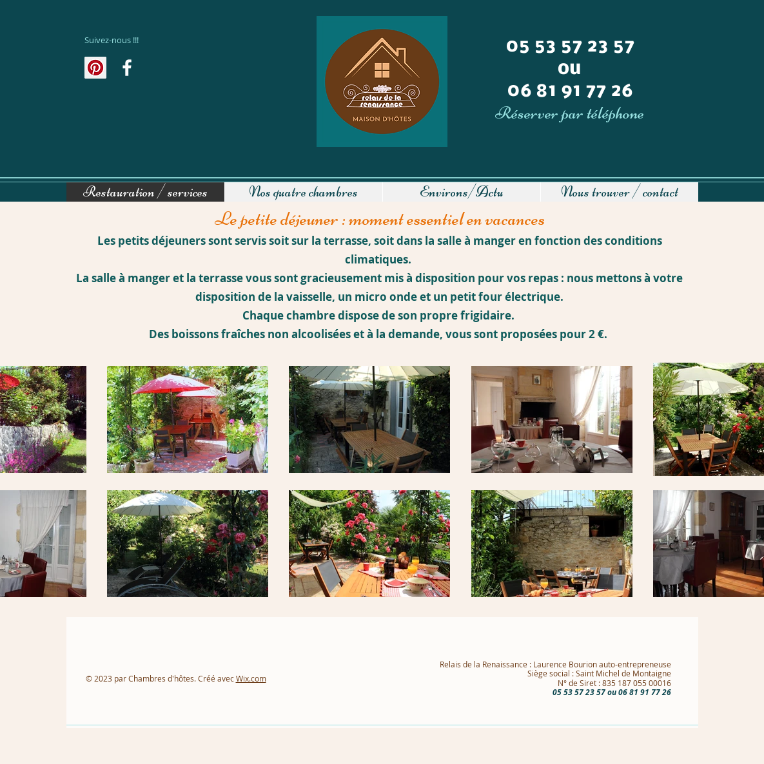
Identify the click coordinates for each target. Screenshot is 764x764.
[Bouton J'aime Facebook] (114, 95)
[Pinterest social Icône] (95, 68)
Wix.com (251, 678)
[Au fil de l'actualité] (127, 68)
